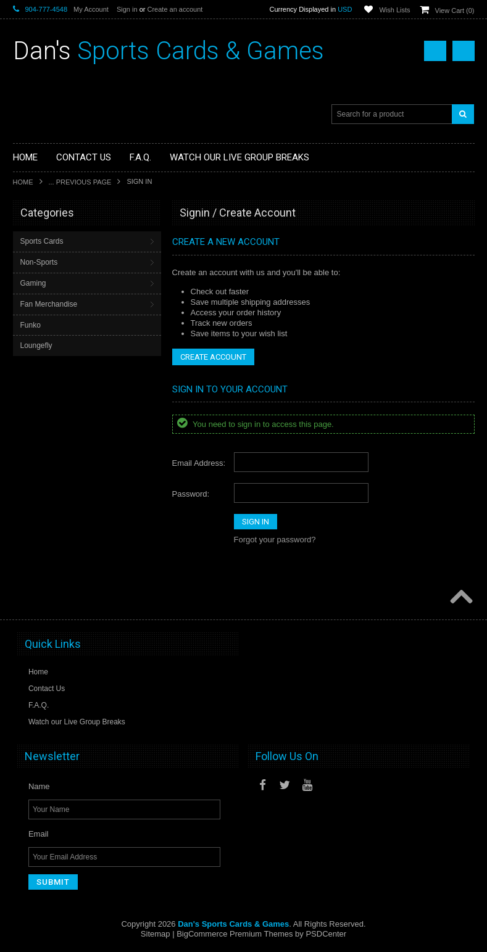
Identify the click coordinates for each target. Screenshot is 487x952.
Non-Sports (39, 262)
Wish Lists (394, 10)
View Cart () (455, 10)
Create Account (213, 357)
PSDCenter (326, 933)
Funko (30, 325)
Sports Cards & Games (168, 50)
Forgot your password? (275, 539)
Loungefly (36, 345)
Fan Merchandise (49, 304)
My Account (91, 9)
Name (39, 786)
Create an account (174, 9)
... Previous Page (80, 182)
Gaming (33, 283)
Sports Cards (42, 241)
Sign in (127, 9)
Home (23, 182)
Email (38, 833)
